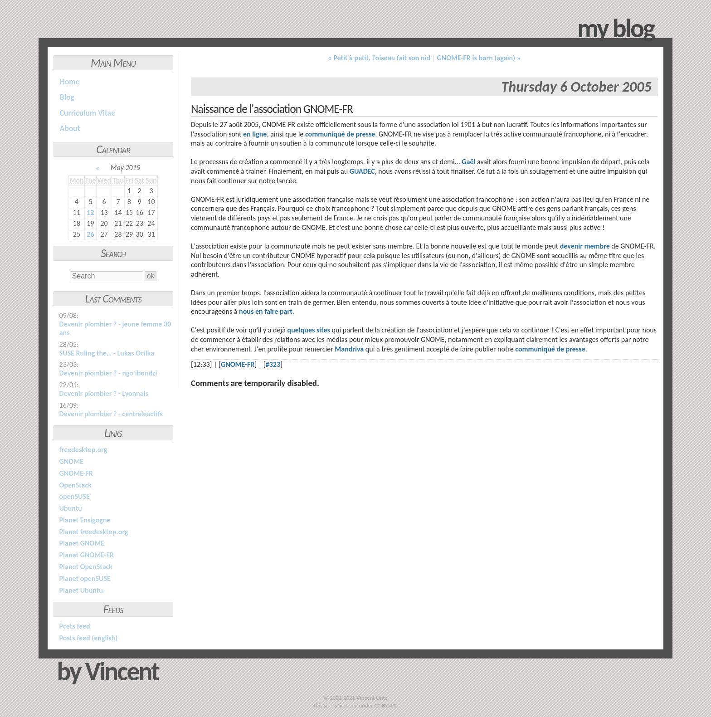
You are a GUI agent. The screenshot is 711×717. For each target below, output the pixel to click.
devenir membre (585, 246)
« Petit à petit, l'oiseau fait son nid (379, 58)
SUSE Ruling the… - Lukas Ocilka (106, 353)
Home (70, 82)
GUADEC (362, 171)
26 (90, 234)
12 (90, 212)
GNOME (71, 461)
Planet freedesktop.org (93, 531)
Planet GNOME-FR (86, 555)
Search (113, 253)
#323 (273, 364)
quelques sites (308, 330)
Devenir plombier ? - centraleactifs (111, 414)
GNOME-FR (76, 473)
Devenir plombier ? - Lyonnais (103, 393)
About (70, 128)
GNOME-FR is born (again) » (479, 58)
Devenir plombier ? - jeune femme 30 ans (115, 328)
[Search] (106, 276)
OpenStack (75, 485)
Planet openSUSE (85, 578)
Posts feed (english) (88, 638)
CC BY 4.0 (385, 705)
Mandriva (349, 349)
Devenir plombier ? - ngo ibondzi (108, 373)
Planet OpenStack (85, 566)
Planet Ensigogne (85, 520)
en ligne (255, 134)
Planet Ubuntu (81, 590)
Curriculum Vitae (88, 113)
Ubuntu (70, 508)
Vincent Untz (371, 697)
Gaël (468, 161)
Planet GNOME (81, 543)
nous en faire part (265, 311)
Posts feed (74, 626)
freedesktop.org (83, 449)
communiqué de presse (340, 134)
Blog (67, 97)
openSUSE (74, 496)
